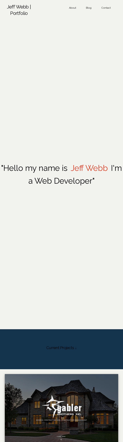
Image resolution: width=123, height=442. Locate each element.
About (72, 7)
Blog (88, 7)
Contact (106, 7)
